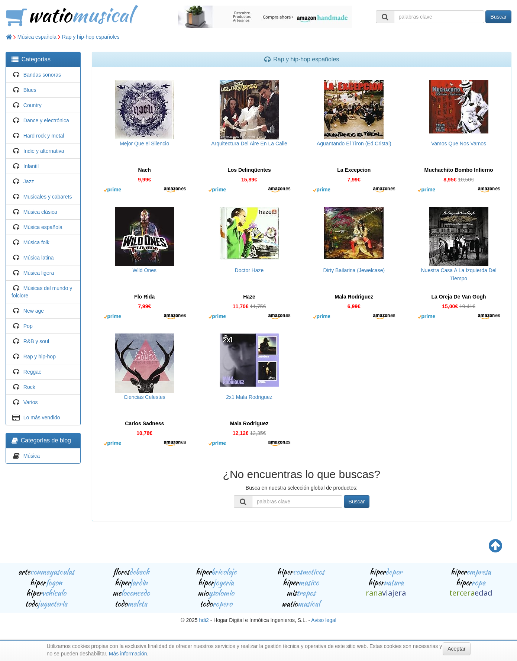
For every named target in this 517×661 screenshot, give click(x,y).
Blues (29, 90)
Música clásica (40, 212)
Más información (128, 654)
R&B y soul (36, 341)
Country (32, 105)
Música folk (36, 242)
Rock (29, 387)
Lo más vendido (41, 417)
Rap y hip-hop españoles (91, 37)
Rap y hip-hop (39, 356)
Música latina (38, 258)
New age (33, 311)
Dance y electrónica (46, 120)
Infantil (31, 166)
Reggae (32, 372)
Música (31, 456)
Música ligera (38, 273)
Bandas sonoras (42, 75)
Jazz (28, 181)
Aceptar (456, 649)
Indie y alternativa (43, 151)
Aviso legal (323, 620)
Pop (28, 326)
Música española (36, 37)
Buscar (498, 17)
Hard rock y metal (43, 136)
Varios (30, 402)
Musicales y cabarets (47, 197)
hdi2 (204, 620)
